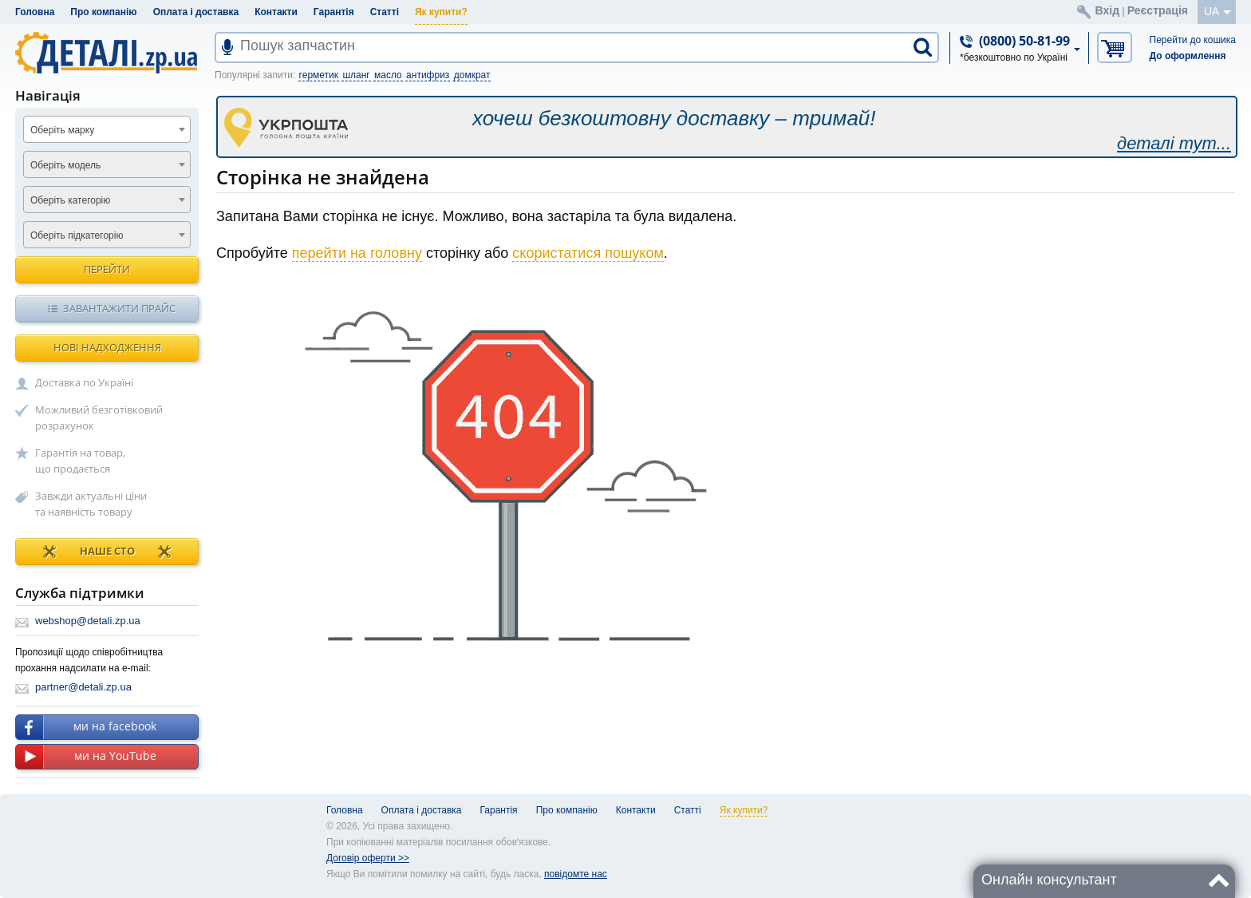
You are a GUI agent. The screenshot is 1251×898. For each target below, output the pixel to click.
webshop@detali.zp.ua (87, 621)
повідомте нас (575, 874)
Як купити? (441, 12)
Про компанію (103, 12)
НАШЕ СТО (107, 551)
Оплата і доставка (196, 12)
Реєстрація (1157, 10)
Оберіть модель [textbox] (65, 165)
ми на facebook (86, 727)
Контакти (276, 12)
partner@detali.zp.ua (83, 687)
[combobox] (107, 129)
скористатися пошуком (588, 253)
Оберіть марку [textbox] (62, 130)
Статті (384, 12)
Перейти (107, 269)
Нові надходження (107, 347)
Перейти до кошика (1193, 39)
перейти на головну (357, 253)
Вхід (1107, 10)
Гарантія (334, 12)
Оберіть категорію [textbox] (70, 200)
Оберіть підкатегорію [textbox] (76, 235)
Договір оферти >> (367, 858)
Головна (34, 12)
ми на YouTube (86, 757)
